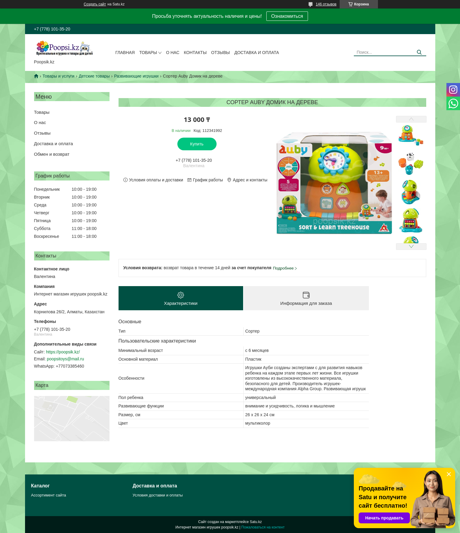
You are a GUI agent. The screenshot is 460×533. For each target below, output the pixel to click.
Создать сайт (95, 4)
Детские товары (94, 76)
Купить (196, 144)
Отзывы (220, 52)
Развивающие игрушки (136, 76)
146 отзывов (326, 4)
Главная (125, 52)
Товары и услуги (59, 76)
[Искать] (419, 52)
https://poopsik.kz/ (63, 351)
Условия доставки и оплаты (158, 495)
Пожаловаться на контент (262, 527)
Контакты (195, 52)
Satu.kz (256, 522)
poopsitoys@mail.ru (65, 358)
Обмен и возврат (52, 154)
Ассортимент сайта (48, 495)
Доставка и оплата (256, 52)
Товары (148, 52)
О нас (172, 52)
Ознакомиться (287, 16)
